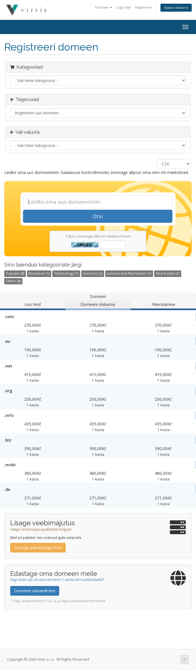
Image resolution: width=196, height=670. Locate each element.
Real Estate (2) (168, 273)
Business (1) (39, 273)
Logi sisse (123, 7)
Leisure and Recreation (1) (129, 273)
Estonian (103, 7)
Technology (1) (66, 273)
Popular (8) (15, 273)
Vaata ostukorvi (176, 7)
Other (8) (13, 281)
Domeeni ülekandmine (34, 590)
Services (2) (92, 273)
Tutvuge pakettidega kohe (38, 547)
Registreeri (143, 7)
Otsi (97, 216)
